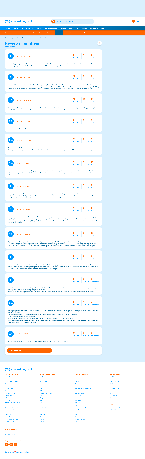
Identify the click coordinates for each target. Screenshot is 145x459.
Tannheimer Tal (42, 38)
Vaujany (77, 398)
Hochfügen (78, 376)
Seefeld (77, 409)
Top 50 (7, 28)
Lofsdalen (7, 398)
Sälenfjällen (8, 417)
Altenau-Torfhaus (44, 379)
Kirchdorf (42, 386)
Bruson (77, 384)
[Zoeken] (75, 21)
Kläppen (42, 398)
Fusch (76, 391)
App (102, 28)
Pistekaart (50, 33)
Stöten (7, 405)
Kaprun (42, 421)
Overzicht (20, 38)
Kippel (77, 412)
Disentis (7, 384)
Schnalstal (43, 391)
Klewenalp (43, 409)
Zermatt (42, 388)
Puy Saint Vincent (10, 421)
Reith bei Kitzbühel (80, 393)
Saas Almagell (44, 412)
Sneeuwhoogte (10, 33)
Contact (112, 411)
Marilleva (42, 376)
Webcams (16, 28)
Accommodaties (67, 28)
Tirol (34, 38)
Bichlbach (42, 417)
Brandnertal (8, 414)
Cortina (7, 391)
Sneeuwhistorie (38, 33)
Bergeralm (8, 400)
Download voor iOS (10, 434)
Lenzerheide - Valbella (11, 419)
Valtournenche (79, 386)
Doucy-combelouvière (11, 407)
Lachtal (7, 386)
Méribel (42, 395)
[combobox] (75, 21)
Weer (20, 33)
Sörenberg (78, 417)
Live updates (94, 28)
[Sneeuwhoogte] (27, 21)
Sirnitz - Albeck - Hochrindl (12, 379)
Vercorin (42, 414)
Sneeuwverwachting (51, 28)
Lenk (76, 421)
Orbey (42, 405)
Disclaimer (113, 409)
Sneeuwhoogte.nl (10, 38)
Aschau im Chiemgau (46, 393)
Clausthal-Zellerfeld (80, 407)
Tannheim (52, 38)
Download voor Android (11, 432)
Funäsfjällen (8, 376)
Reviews (84, 28)
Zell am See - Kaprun (11, 409)
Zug (76, 405)
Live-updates (69, 33)
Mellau (77, 414)
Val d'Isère (43, 407)
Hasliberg (42, 419)
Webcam (27, 33)
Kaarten (39, 28)
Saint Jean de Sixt (80, 419)
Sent (41, 400)
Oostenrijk (28, 38)
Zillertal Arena (9, 388)
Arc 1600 (77, 402)
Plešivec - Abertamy (10, 393)
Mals (41, 402)
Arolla (6, 412)
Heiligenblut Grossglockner (12, 402)
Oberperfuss (78, 379)
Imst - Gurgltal (44, 384)
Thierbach (77, 381)
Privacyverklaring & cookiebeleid (119, 407)
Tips (77, 28)
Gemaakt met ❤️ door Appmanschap (17, 452)
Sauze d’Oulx (43, 381)
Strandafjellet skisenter (11, 381)
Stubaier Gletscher (10, 395)
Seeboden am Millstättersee (83, 388)
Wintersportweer (28, 28)
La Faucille (78, 395)
